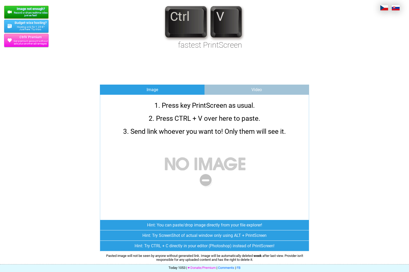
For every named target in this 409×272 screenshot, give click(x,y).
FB (238, 268)
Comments (226, 268)
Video (256, 89)
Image (152, 89)
